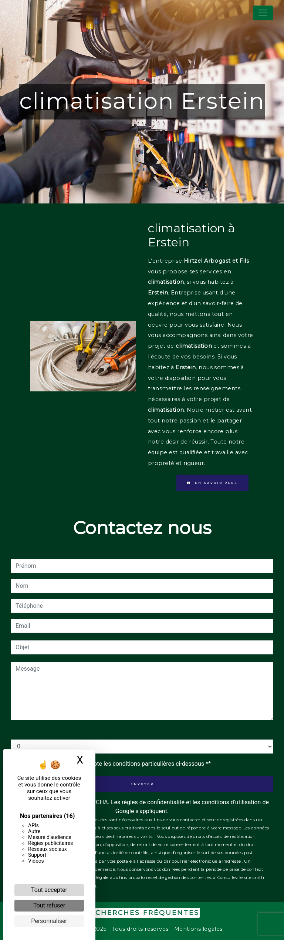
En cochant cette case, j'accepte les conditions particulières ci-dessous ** (114, 763)
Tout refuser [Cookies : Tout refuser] (49, 905)
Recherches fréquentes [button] (142, 912)
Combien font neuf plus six (46, 731)
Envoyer (142, 784)
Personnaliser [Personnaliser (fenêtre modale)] (49, 920)
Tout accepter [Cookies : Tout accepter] (49, 889)
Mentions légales (197, 929)
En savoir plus (212, 483)
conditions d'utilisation (231, 802)
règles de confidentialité (153, 802)
